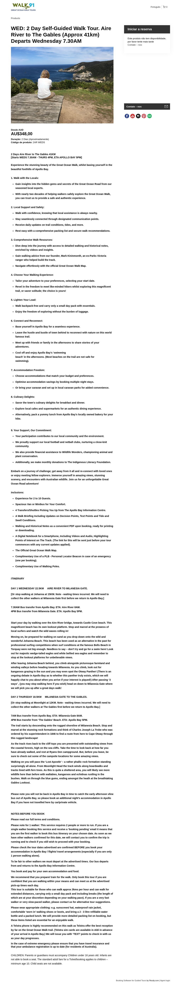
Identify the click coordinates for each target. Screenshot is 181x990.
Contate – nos (135, 44)
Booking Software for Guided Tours (131, 980)
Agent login (165, 980)
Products (15, 18)
